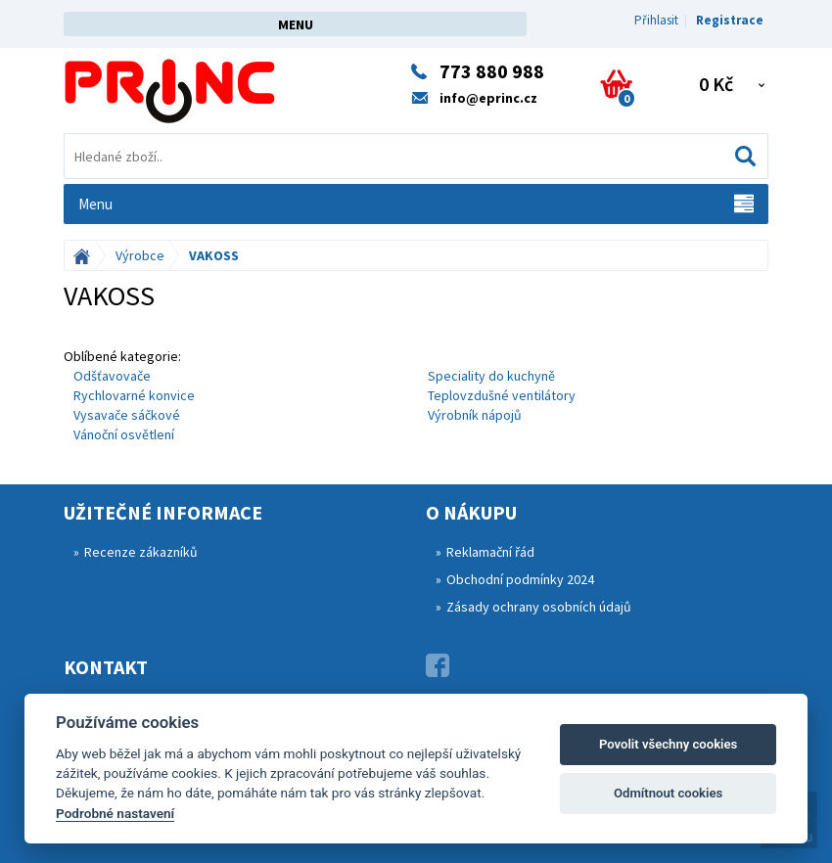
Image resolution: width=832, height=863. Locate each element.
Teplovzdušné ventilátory (502, 395)
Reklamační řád (490, 552)
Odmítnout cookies (668, 793)
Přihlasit (656, 20)
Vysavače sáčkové (126, 415)
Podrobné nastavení (115, 813)
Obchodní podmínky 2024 (520, 579)
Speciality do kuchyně (491, 376)
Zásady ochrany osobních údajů (538, 606)
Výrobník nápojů (475, 415)
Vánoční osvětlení (123, 434)
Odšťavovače (112, 376)
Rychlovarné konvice (134, 395)
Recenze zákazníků (141, 552)
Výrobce (140, 255)
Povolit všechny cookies (668, 744)
